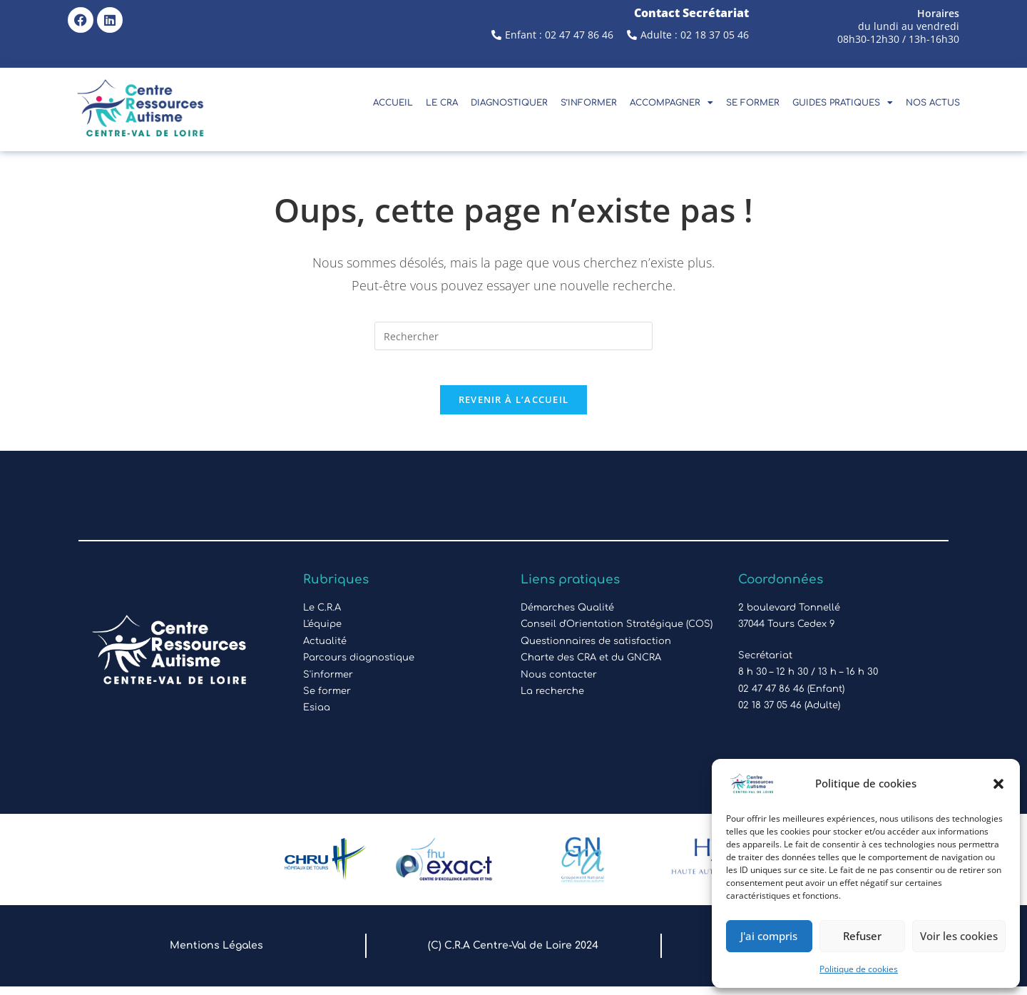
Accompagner (671, 102)
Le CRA (442, 103)
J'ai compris (768, 936)
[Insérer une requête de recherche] (513, 336)
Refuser (862, 936)
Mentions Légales (216, 954)
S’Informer (589, 103)
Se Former (753, 103)
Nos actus (933, 103)
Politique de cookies (858, 969)
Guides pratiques (842, 102)
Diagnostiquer (509, 103)
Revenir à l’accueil (514, 408)
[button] (998, 784)
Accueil (393, 103)
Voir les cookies (959, 936)
